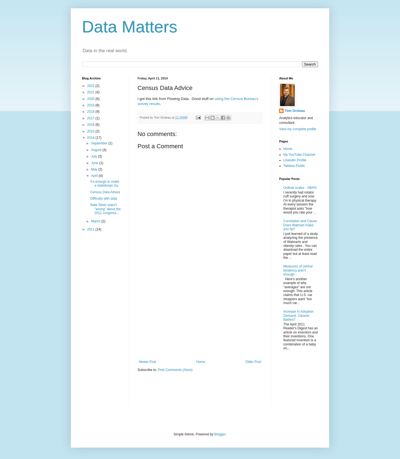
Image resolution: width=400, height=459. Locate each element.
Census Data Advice (105, 192)
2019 (91, 105)
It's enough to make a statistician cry (104, 183)
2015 (91, 131)
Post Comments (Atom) (175, 370)
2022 (91, 86)
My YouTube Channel (299, 155)
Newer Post (147, 362)
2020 (91, 99)
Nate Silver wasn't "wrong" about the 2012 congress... (105, 209)
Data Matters (129, 26)
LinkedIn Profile (294, 160)
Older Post (253, 362)
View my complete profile (297, 129)
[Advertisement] (200, 314)
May (94, 169)
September (99, 143)
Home (200, 362)
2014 (91, 138)
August (96, 150)
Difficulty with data (103, 198)
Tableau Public (294, 166)
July (94, 156)
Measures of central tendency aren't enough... (297, 270)
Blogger (220, 434)
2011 (91, 229)
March (96, 221)
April (95, 176)
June (95, 163)
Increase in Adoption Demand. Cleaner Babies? (298, 316)
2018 (91, 112)
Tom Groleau (295, 111)
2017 (91, 118)
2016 (91, 125)
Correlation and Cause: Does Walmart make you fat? (300, 225)
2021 (91, 92)
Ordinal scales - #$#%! (300, 188)
